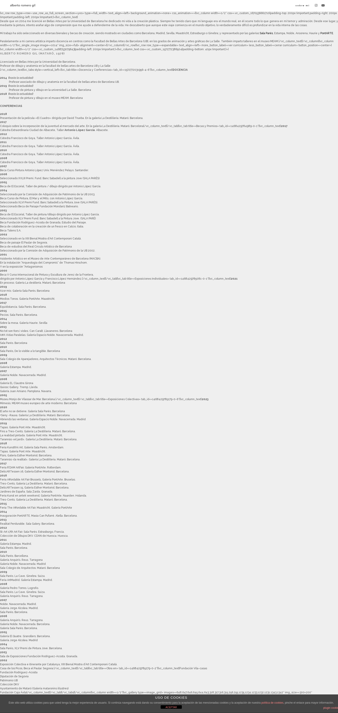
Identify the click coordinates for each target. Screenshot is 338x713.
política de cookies (272, 702)
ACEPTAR (171, 707)
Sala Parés (266, 33)
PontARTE (326, 33)
